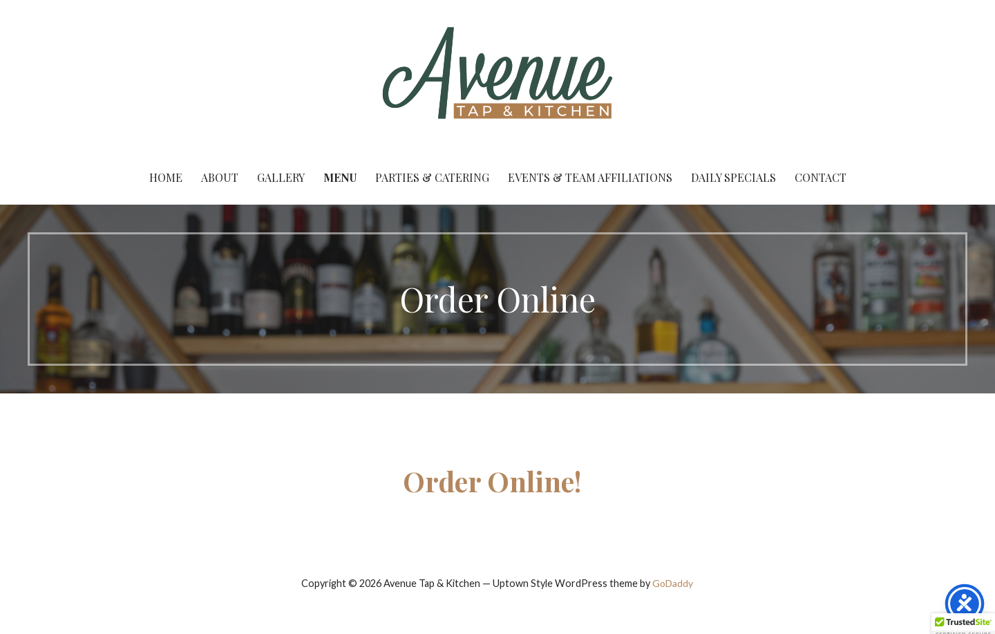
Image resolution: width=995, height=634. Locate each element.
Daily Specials (733, 177)
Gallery (281, 177)
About (219, 177)
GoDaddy (672, 583)
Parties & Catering (432, 177)
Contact (820, 177)
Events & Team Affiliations (590, 177)
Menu (340, 177)
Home (165, 177)
